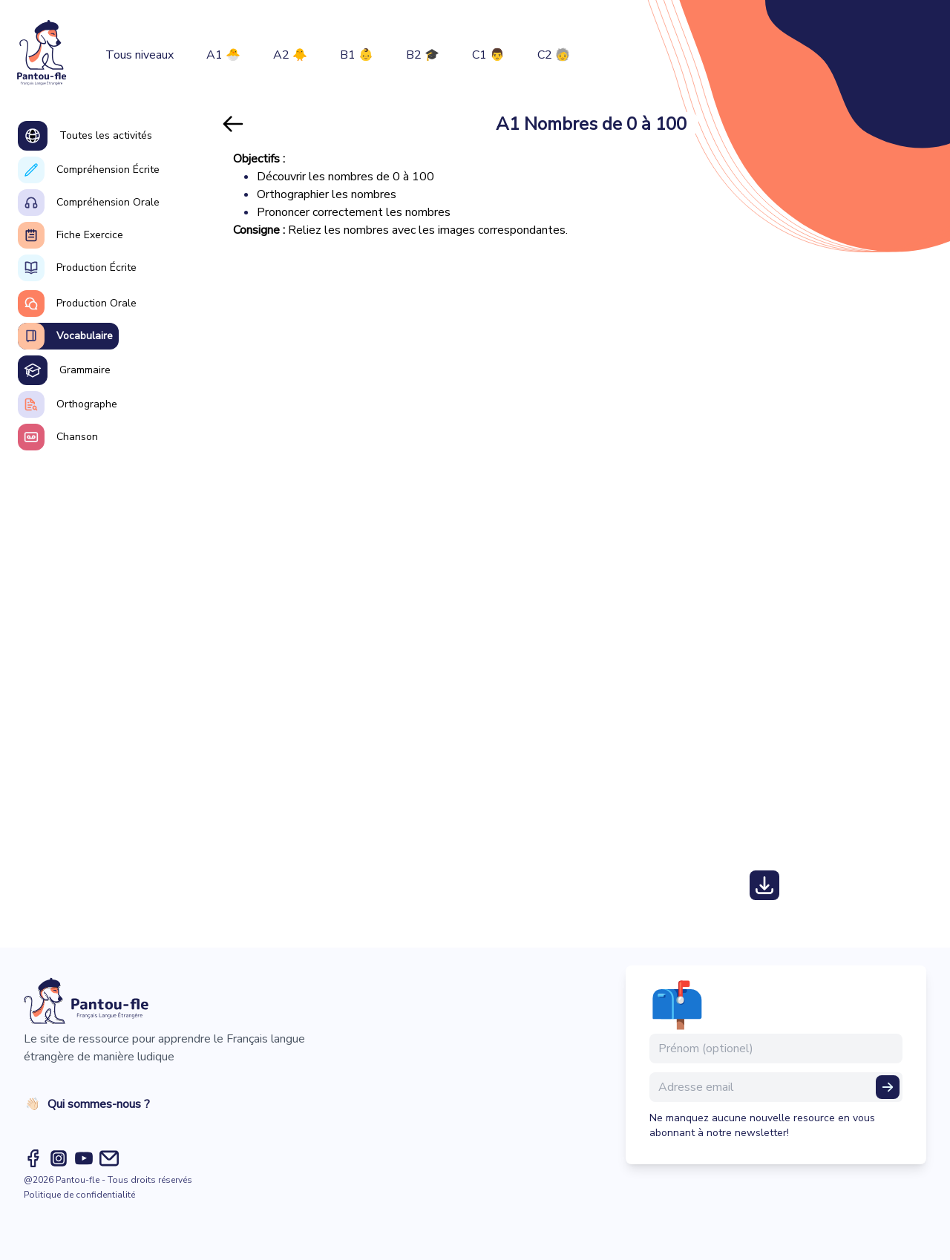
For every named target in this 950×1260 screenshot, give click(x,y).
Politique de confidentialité (79, 1195)
